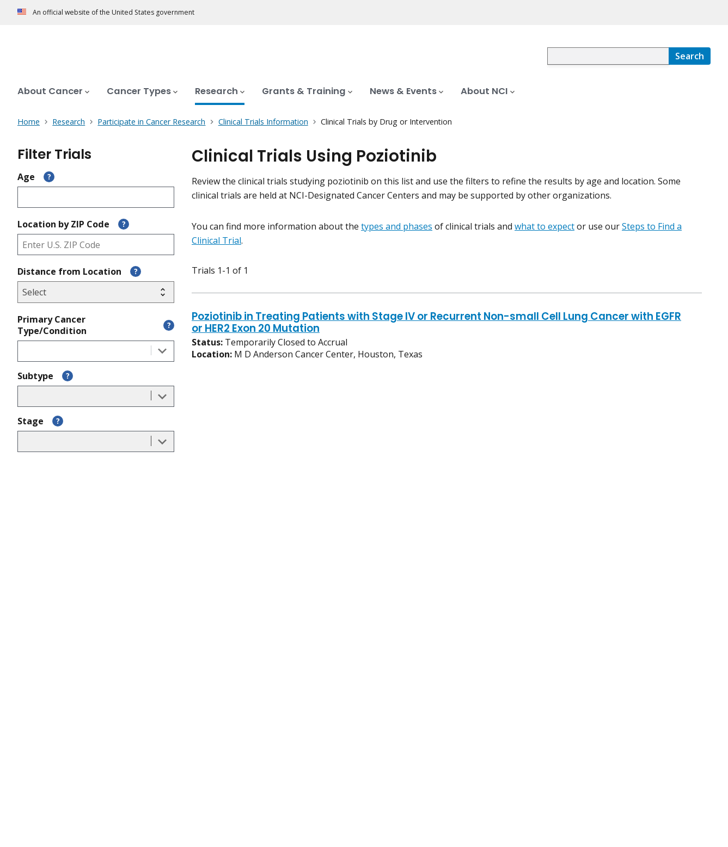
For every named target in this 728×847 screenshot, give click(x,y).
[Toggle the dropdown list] (162, 351)
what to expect (544, 226)
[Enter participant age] (95, 197)
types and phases (396, 226)
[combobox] (608, 56)
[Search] (690, 56)
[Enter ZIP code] (95, 244)
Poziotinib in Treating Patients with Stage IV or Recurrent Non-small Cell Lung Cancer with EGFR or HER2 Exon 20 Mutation (436, 323)
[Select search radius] (95, 292)
